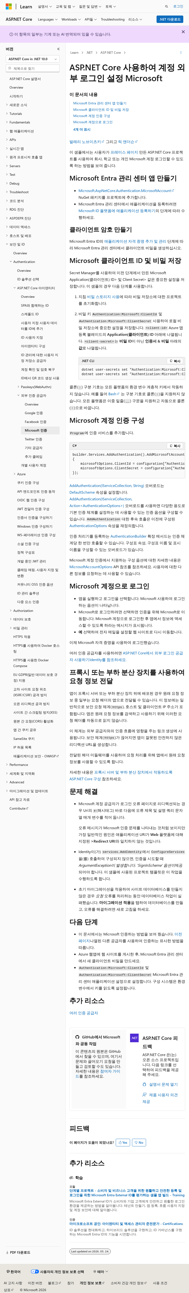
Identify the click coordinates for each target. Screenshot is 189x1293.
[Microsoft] (9, 6)
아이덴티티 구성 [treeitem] (33, 346)
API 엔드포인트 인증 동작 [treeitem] (36, 491)
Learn (74, 52)
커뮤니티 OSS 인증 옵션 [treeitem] (35, 584)
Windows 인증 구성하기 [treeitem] (34, 526)
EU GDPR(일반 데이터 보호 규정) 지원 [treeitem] (35, 677)
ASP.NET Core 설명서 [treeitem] (25, 78)
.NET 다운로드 (170, 19)
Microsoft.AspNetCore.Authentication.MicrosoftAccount (125, 190)
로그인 (178, 6)
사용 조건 (160, 1283)
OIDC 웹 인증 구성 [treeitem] (31, 500)
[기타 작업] (181, 53)
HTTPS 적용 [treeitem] (22, 636)
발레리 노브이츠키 (85, 141)
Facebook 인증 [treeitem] (36, 421)
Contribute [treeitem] (17, 808)
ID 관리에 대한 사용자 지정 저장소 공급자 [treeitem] (39, 358)
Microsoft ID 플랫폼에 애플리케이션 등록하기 (117, 210)
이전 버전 (35, 1283)
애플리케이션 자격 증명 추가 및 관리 (135, 241)
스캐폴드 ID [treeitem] (30, 314)
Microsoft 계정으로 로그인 (93, 122)
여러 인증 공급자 (83, 1012)
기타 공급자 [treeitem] (33, 447)
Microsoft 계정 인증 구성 (91, 115)
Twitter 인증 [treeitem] (33, 439)
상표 (7, 1290)
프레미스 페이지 (124, 152)
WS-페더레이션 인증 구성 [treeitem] (36, 535)
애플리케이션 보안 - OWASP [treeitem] (34, 756)
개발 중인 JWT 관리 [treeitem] (31, 561)
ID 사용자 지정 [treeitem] (32, 337)
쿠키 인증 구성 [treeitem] (28, 482)
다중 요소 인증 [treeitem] (28, 601)
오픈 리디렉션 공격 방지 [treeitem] (31, 703)
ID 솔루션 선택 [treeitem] (28, 279)
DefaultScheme (82, 492)
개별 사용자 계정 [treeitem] (33, 465)
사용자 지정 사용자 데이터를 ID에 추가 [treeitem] (39, 326)
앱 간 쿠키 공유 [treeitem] (24, 729)
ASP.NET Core (110, 52)
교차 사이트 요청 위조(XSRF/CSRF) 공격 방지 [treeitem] (30, 692)
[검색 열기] (166, 6)
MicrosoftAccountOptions (90, 566)
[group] (132, 372)
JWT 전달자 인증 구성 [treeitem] (33, 509)
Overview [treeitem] (16, 87)
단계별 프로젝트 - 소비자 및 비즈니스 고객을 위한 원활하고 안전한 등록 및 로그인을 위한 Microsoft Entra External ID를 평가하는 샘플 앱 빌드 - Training (126, 1192)
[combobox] (33, 59)
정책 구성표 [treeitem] (26, 552)
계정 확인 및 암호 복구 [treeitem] (38, 369)
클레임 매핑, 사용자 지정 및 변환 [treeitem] (37, 572)
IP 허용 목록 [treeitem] (22, 747)
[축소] (58, 49)
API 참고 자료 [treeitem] (20, 799)
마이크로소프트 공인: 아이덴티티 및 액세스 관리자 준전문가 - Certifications (126, 1224)
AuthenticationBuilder (128, 536)
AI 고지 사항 (13, 1283)
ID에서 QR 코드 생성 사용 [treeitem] (40, 378)
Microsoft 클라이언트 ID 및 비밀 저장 (101, 109)
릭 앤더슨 (126, 141)
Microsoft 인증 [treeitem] (36, 430)
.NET (89, 52)
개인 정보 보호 (91, 1283)
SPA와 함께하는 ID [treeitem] (35, 305)
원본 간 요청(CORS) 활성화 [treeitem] (33, 721)
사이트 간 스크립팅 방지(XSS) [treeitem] (35, 712)
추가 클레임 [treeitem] (33, 456)
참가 (70, 1283)
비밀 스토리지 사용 (103, 296)
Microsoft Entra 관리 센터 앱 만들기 (99, 103)
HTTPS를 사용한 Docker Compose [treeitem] (31, 663)
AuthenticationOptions (88, 525)
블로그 (53, 1283)
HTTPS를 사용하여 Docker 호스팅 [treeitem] (36, 648)
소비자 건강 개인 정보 (127, 1283)
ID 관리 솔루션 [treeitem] (28, 593)
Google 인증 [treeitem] (34, 413)
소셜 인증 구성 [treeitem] (28, 543)
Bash (112, 393)
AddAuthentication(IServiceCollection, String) (106, 485)
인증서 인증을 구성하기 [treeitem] (34, 517)
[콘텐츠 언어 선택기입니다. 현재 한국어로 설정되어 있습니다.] (13, 1272)
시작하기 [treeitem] (16, 96)
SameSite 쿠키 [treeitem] (24, 738)
